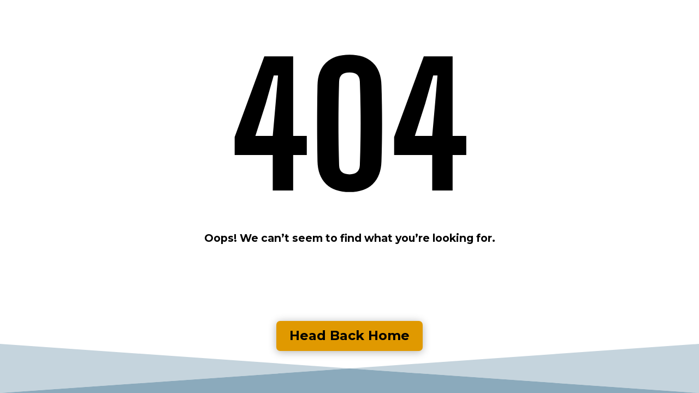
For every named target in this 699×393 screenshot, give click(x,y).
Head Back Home (349, 335)
